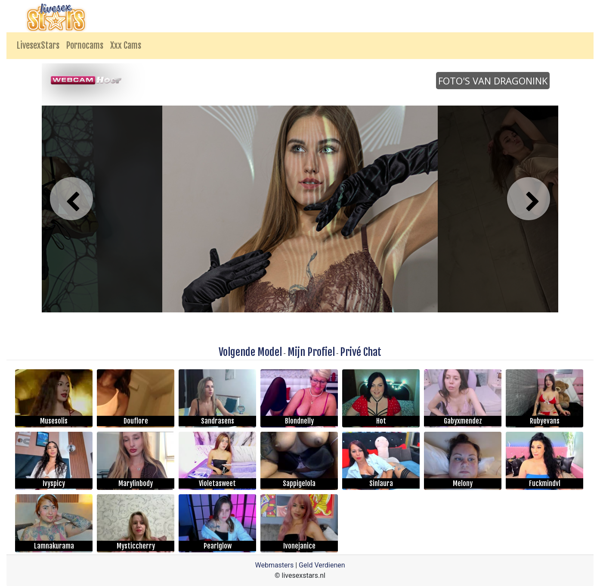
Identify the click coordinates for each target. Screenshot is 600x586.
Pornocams (84, 45)
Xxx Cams (125, 45)
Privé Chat (360, 352)
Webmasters (274, 565)
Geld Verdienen (322, 565)
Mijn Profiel (311, 352)
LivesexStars (38, 45)
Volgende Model (250, 352)
